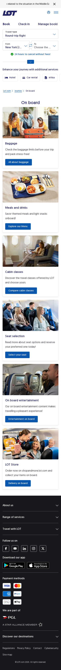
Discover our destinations (30, 636)
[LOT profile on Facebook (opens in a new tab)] (6, 548)
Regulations (9, 648)
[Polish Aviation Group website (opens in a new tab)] (31, 617)
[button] (30, 34)
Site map (7, 654)
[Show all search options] (30, 62)
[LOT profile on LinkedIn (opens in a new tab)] (24, 548)
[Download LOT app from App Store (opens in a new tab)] (38, 565)
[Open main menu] (56, 13)
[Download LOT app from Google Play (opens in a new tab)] (14, 565)
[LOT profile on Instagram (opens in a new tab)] (33, 548)
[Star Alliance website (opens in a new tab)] (31, 624)
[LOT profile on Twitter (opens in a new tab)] (43, 548)
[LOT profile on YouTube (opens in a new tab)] (15, 548)
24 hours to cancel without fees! (32, 54)
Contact (37, 648)
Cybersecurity (51, 648)
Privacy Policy (24, 648)
